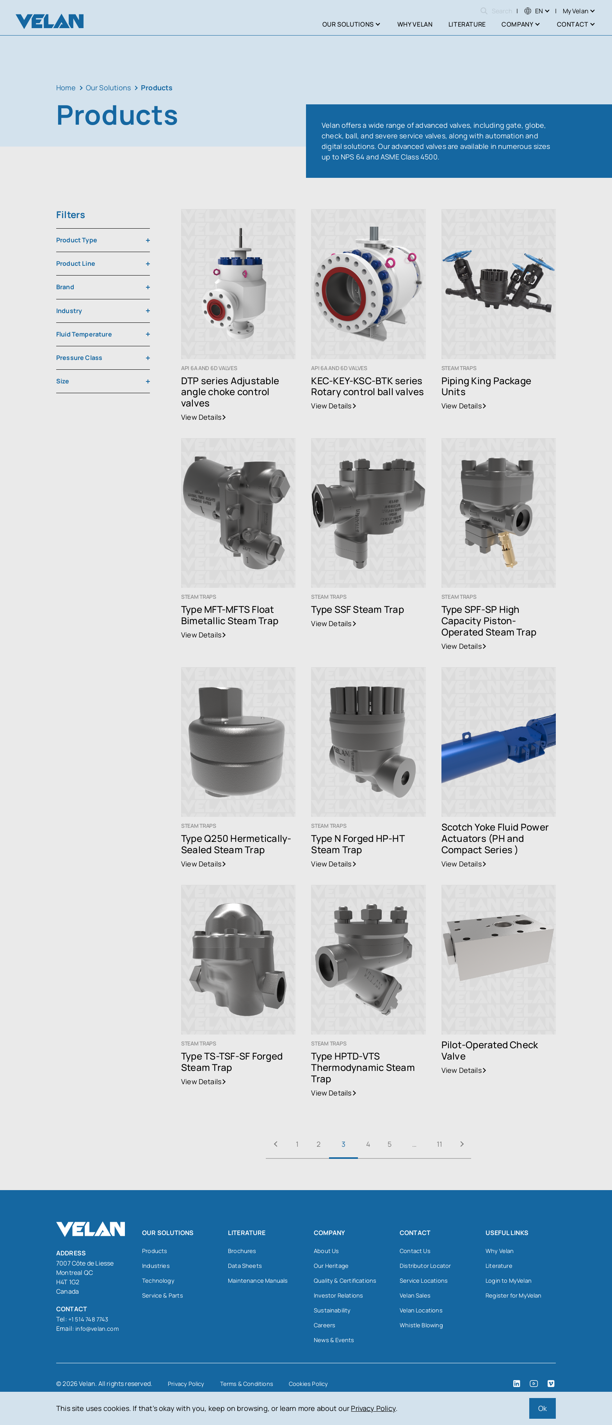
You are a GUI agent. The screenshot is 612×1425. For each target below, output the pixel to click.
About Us (327, 1251)
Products (155, 1251)
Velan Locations (423, 1313)
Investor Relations (340, 1298)
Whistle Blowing (423, 1329)
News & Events (335, 1345)
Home (66, 87)
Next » (484, 1144)
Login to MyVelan (510, 1282)
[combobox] (103, 240)
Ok (542, 1408)
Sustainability (334, 1313)
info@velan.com (99, 1328)
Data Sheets (246, 1266)
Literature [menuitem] (467, 24)
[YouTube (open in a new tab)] (534, 1389)
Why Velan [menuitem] (415, 24)
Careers (325, 1329)
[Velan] (50, 21)
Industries (157, 1266)
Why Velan (501, 1251)
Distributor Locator (427, 1266)
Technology (159, 1282)
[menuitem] (533, 11)
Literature (500, 1266)
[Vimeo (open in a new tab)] (551, 1389)
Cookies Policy (317, 1389)
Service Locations (426, 1282)
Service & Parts (164, 1298)
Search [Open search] (496, 11)
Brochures (243, 1251)
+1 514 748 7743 (90, 1319)
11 (455, 1144)
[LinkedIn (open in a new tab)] (516, 1389)
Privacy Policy (373, 1408)
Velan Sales (416, 1298)
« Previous (252, 1144)
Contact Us (416, 1251)
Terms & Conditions (252, 1389)
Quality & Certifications (348, 1282)
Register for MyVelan (516, 1298)
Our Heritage (332, 1266)
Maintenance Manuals (260, 1282)
